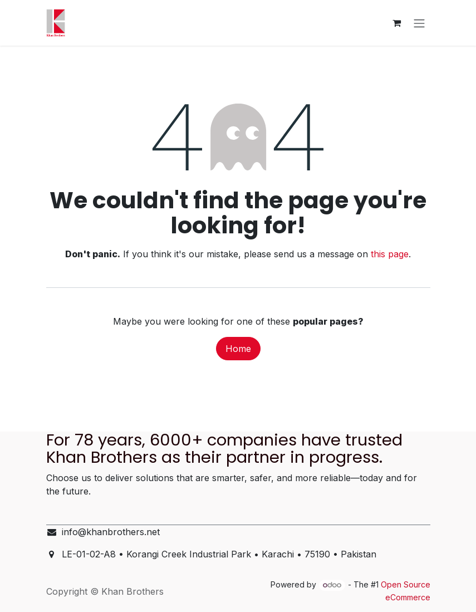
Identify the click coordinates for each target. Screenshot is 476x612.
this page (390, 254)
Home (238, 348)
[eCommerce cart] (397, 23)
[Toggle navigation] (419, 23)
